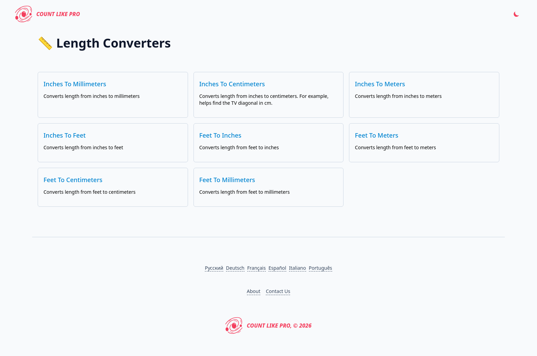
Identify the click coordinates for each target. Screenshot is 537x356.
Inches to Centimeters (232, 84)
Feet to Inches (220, 135)
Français (256, 268)
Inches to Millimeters (74, 84)
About (254, 291)
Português (320, 268)
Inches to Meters (380, 84)
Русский (214, 268)
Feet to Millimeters (227, 180)
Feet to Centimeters (72, 180)
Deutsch (235, 268)
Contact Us (278, 291)
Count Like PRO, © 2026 (268, 325)
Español (277, 268)
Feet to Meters (376, 135)
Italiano (297, 268)
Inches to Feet (64, 135)
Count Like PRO (47, 14)
